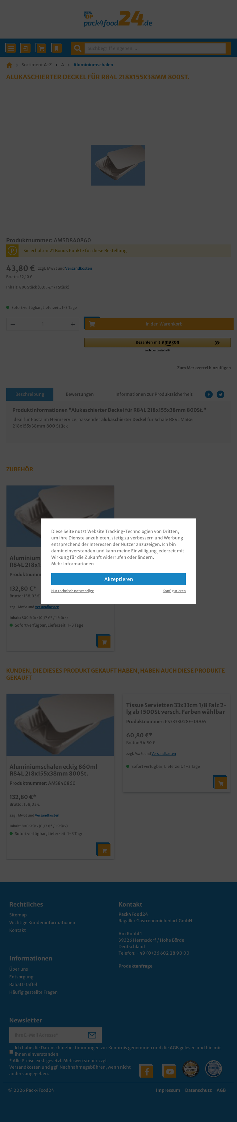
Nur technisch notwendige (72, 591)
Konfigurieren (174, 591)
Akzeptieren (118, 579)
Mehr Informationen (72, 564)
